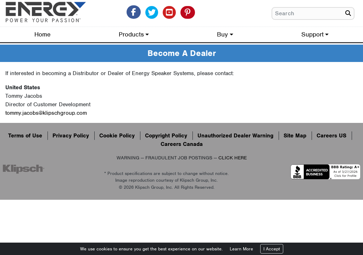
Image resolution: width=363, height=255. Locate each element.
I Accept (271, 249)
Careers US (331, 135)
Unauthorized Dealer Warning (235, 135)
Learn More (241, 249)
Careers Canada (182, 144)
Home (42, 34)
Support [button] (312, 34)
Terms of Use (25, 135)
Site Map (295, 135)
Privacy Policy (70, 135)
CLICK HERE (232, 158)
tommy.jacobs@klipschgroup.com (46, 113)
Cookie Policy (117, 135)
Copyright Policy (166, 135)
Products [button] (131, 34)
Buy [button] (222, 34)
